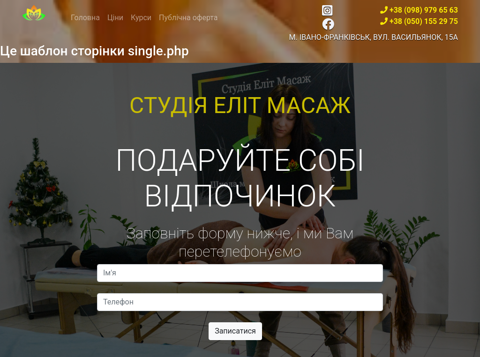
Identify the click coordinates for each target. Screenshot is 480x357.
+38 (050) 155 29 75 (424, 21)
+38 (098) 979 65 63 (424, 10)
